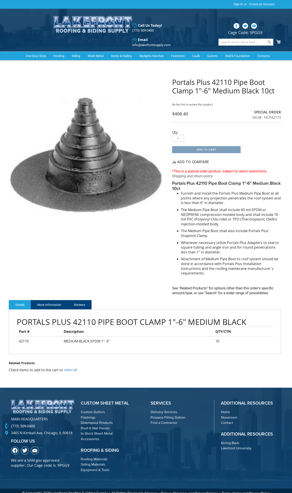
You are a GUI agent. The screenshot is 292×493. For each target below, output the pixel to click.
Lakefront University (236, 440)
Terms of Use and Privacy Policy (246, 485)
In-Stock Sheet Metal (97, 426)
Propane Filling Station (168, 409)
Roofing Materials (94, 451)
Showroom (229, 409)
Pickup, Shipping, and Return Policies (189, 485)
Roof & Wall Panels (95, 420)
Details (21, 297)
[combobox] (245, 33)
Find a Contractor (164, 415)
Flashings (88, 409)
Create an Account (261, 4)
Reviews (86, 297)
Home (225, 404)
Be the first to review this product (194, 97)
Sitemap (151, 485)
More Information (53, 297)
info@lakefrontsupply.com (150, 36)
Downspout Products (97, 415)
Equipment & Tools (95, 462)
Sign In (238, 4)
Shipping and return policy (192, 169)
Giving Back (230, 435)
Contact (227, 415)
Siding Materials (93, 457)
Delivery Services (164, 404)
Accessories (90, 431)
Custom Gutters (93, 404)
